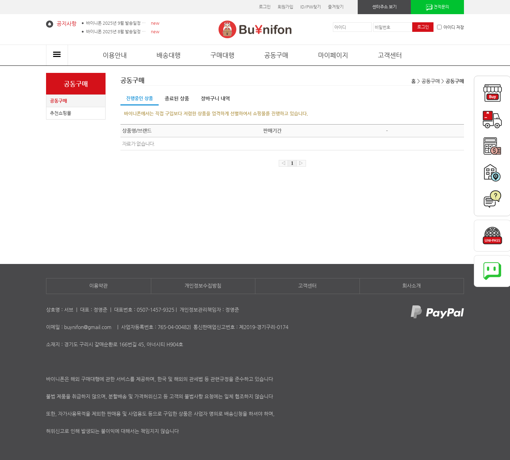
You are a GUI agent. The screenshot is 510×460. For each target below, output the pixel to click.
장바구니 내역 (215, 98)
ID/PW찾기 (310, 6)
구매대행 (222, 55)
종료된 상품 (177, 98)
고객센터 (390, 55)
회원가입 (285, 6)
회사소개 (411, 285)
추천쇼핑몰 (60, 113)
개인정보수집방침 (203, 285)
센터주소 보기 (384, 6)
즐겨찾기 (336, 6)
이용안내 (115, 55)
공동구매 (276, 55)
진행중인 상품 (139, 98)
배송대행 (169, 55)
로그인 (265, 6)
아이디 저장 (450, 27)
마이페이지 (333, 55)
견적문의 (437, 7)
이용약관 (98, 285)
